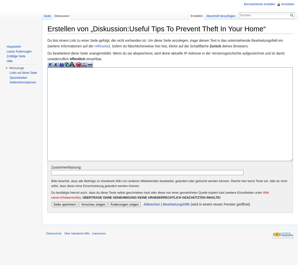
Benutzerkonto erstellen (259, 4)
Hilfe (10, 61)
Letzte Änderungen (19, 51)
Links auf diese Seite (23, 73)
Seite (48, 16)
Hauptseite (14, 46)
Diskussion (63, 16)
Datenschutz (56, 253)
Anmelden (287, 4)
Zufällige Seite (16, 56)
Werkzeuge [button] (16, 68)
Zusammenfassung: (68, 186)
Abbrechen (154, 223)
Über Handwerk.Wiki (79, 253)
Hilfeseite (104, 46)
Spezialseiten (18, 77)
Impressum (101, 253)
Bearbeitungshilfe (178, 223)
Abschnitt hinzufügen (220, 16)
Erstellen (196, 16)
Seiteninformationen (23, 82)
